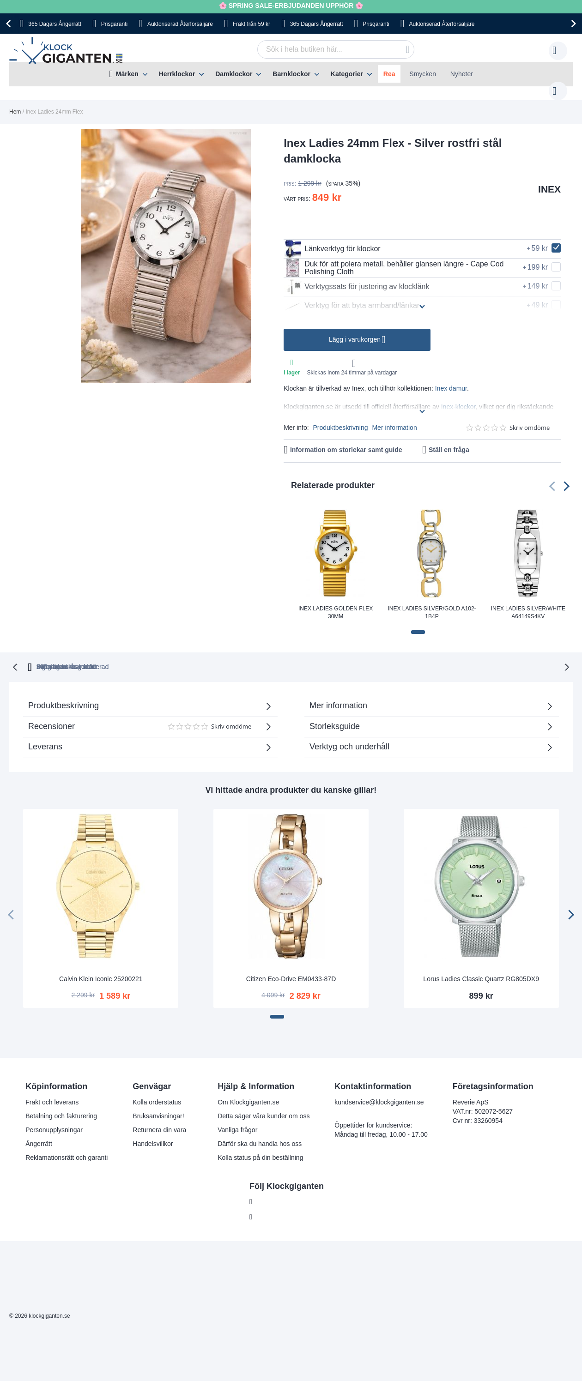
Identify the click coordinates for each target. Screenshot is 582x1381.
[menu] (291, 74)
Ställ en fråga (449, 440)
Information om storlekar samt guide (346, 440)
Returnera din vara (159, 1119)
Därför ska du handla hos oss (260, 1133)
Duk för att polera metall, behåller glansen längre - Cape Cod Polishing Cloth (393, 258)
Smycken (422, 74)
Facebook (271, 1191)
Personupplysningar (54, 1119)
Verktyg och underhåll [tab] (349, 736)
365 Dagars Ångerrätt (54, 24)
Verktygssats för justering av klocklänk (356, 277)
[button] (418, 623)
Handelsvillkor (153, 1133)
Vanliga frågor (237, 1119)
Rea (389, 74)
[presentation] (9, 23)
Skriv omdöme (529, 418)
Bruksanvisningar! (158, 1106)
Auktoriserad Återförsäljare (180, 24)
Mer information (394, 418)
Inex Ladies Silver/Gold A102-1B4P (432, 603)
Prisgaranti (114, 24)
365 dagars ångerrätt (167, 656)
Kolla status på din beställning (260, 1147)
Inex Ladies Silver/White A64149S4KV (528, 603)
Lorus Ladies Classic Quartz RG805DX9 (481, 968)
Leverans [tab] (45, 736)
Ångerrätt (38, 1133)
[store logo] (68, 51)
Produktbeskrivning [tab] (63, 695)
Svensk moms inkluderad (326, 656)
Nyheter (461, 74)
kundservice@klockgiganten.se (379, 1092)
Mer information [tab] (338, 695)
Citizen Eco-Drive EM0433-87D (291, 968)
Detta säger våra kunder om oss (263, 1106)
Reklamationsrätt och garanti (66, 1147)
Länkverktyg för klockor (332, 239)
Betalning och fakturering (61, 1106)
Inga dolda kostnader (424, 656)
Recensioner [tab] (145, 720)
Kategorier (347, 74)
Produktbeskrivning (340, 418)
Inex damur (451, 379)
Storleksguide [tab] (334, 716)
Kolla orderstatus (157, 1092)
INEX (549, 180)
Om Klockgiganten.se (248, 1092)
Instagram (271, 1207)
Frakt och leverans (52, 1092)
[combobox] (321, 49)
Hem (15, 102)
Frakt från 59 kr (251, 24)
